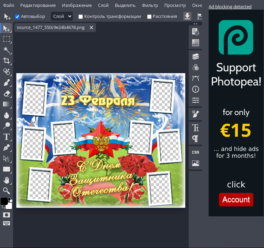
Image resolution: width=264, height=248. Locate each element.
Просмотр (175, 5)
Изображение (77, 5)
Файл (8, 5)
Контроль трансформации (112, 16)
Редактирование (38, 5)
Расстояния (165, 16)
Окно (198, 5)
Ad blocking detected (230, 6)
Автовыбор (33, 16)
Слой (103, 5)
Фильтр (150, 5)
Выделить (125, 5)
